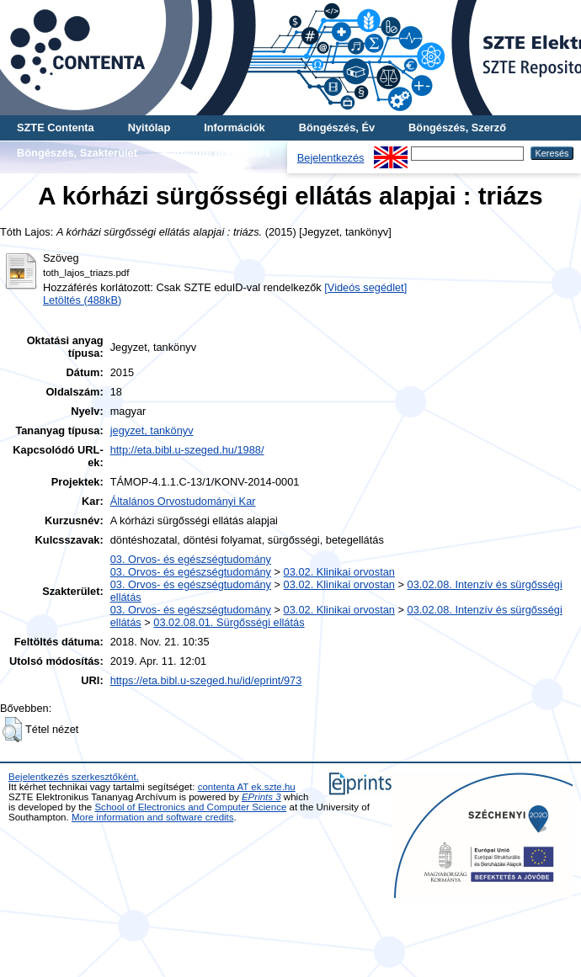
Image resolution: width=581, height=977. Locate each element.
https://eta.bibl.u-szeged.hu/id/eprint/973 (206, 680)
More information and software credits (153, 817)
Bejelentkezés (331, 157)
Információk (234, 127)
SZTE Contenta (55, 127)
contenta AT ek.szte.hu (247, 787)
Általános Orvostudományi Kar (183, 501)
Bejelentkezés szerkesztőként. (73, 777)
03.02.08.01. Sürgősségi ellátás (228, 622)
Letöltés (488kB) (82, 300)
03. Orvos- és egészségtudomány (190, 559)
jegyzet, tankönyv (152, 430)
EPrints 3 (261, 797)
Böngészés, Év (337, 127)
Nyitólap (149, 127)
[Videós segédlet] (365, 287)
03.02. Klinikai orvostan (339, 571)
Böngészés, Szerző (457, 127)
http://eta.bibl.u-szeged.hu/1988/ (187, 449)
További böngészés (220, 152)
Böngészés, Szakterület (77, 152)
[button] (12, 729)
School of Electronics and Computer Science (190, 807)
